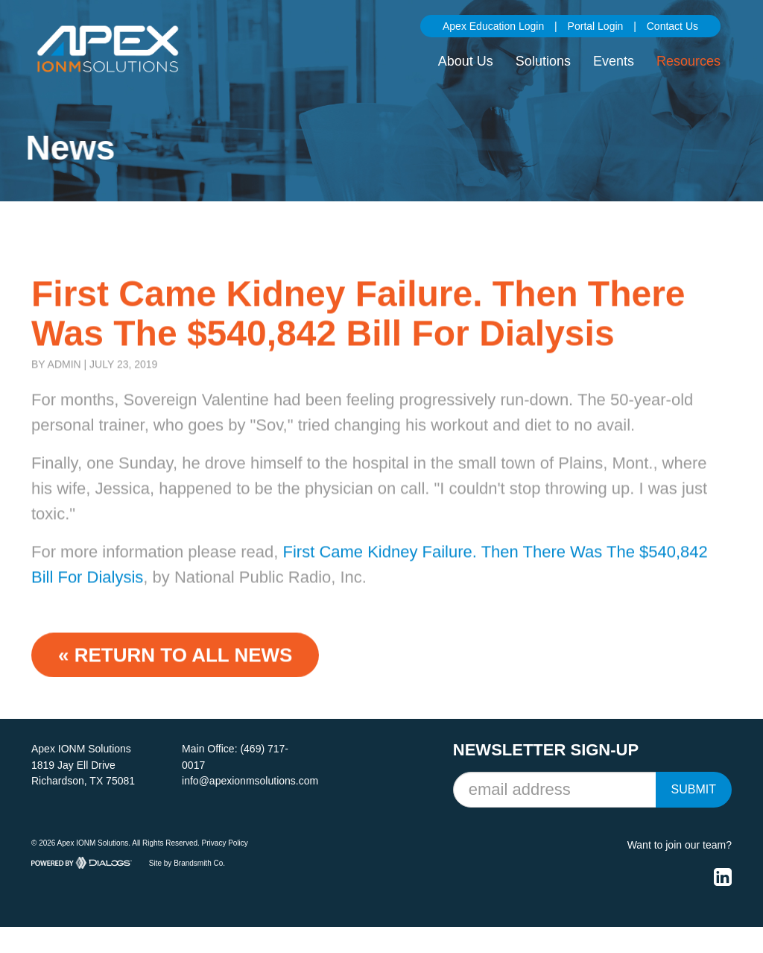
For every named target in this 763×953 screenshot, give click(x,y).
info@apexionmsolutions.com (250, 781)
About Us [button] (465, 61)
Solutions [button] (543, 61)
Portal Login (596, 26)
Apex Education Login (493, 26)
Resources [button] (688, 61)
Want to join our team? (679, 845)
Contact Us (672, 26)
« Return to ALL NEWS (175, 664)
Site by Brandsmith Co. (187, 862)
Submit (693, 789)
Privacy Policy (225, 843)
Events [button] (613, 61)
